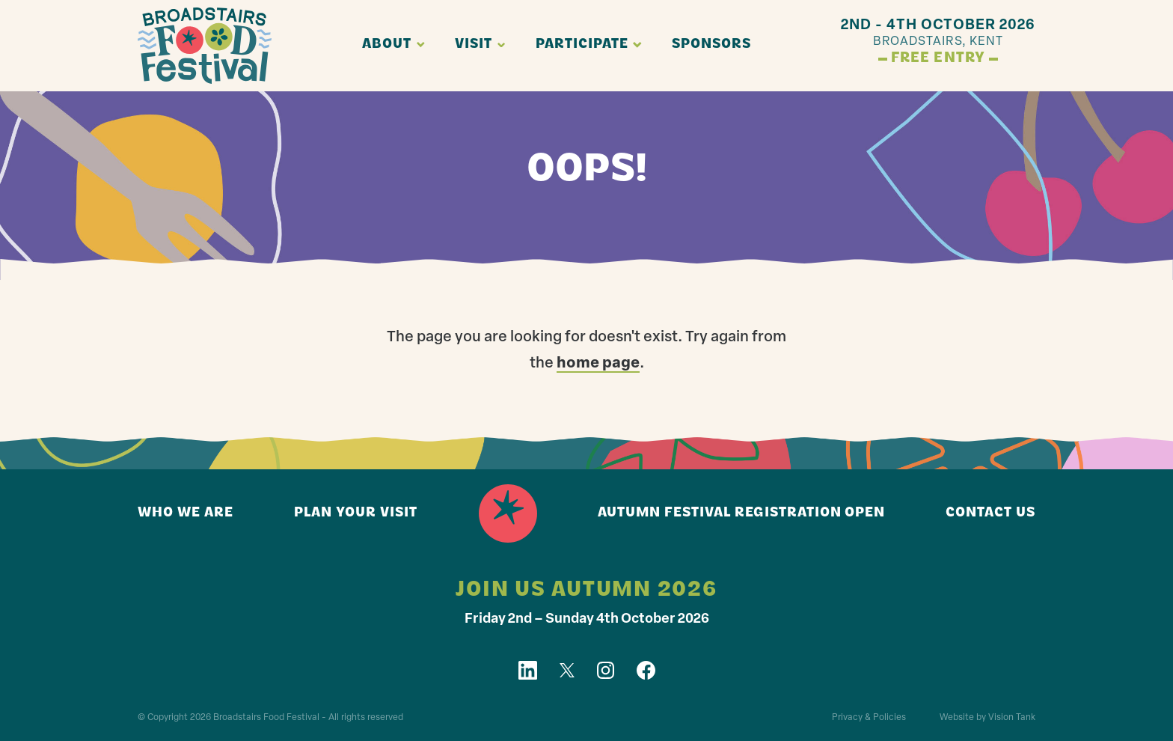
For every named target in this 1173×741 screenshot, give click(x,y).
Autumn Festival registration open (741, 513)
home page (598, 363)
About (386, 44)
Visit (473, 44)
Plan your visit (355, 513)
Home (508, 513)
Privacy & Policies (869, 717)
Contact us (990, 513)
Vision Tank (1011, 717)
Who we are (185, 513)
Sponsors (711, 44)
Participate (582, 44)
